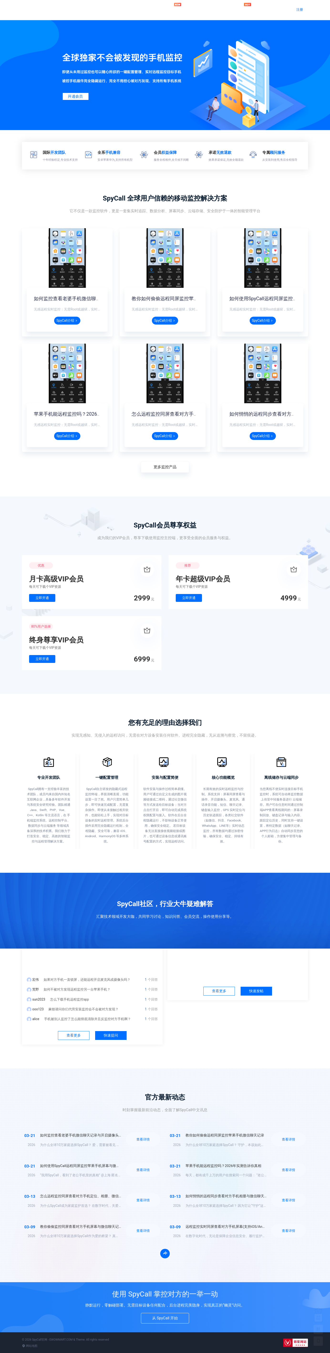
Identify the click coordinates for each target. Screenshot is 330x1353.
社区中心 (237, 960)
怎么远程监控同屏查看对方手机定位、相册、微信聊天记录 (194, 414)
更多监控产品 (165, 467)
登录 (280, 9)
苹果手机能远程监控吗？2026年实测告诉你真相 (84, 414)
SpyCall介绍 (67, 320)
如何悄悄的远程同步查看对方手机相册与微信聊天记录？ (230, 1196)
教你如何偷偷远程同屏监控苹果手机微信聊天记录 (184, 298)
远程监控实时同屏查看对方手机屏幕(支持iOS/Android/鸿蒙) (233, 1226)
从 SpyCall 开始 (165, 1318)
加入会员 (246, 7)
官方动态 (223, 9)
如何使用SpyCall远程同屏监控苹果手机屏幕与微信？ (82, 1166)
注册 (299, 9)
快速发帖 (256, 991)
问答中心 (92, 960)
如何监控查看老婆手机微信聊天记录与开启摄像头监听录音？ (98, 298)
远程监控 (176, 7)
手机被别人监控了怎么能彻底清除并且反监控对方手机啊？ (87, 1019)
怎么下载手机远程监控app (69, 999)
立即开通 (42, 598)
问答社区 (199, 9)
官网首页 (153, 9)
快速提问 (111, 1035)
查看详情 (143, 1139)
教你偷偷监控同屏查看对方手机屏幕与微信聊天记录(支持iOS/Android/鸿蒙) (100, 1226)
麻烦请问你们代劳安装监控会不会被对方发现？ (83, 1009)
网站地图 (29, 1346)
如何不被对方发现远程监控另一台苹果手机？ (77, 989)
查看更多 (74, 1035)
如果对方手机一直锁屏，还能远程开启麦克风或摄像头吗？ (87, 979)
